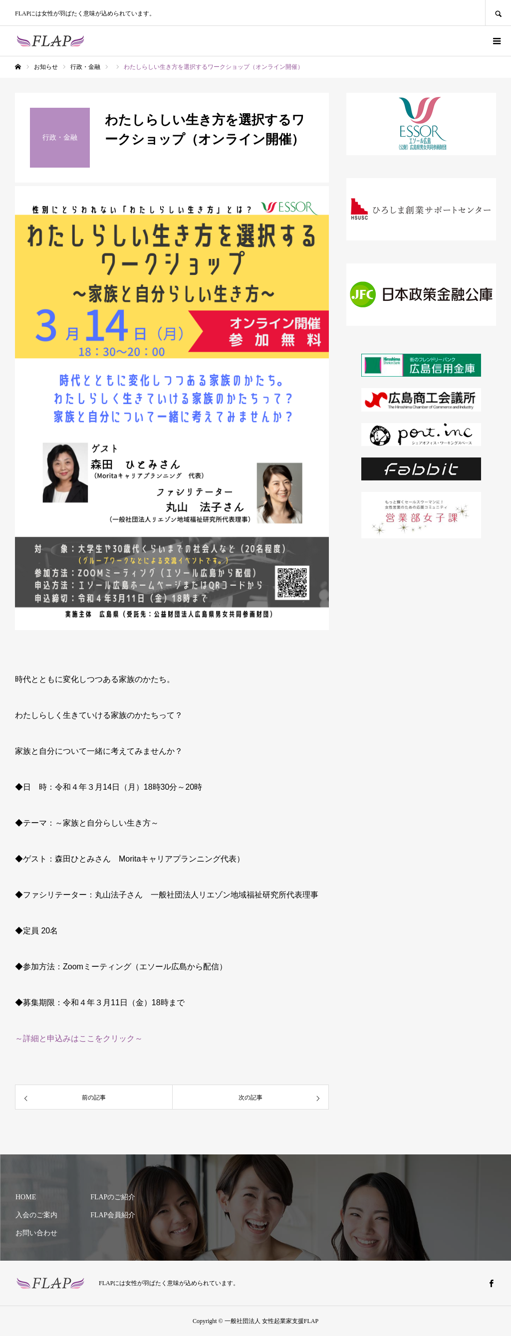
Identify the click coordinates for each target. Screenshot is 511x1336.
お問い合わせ (36, 1233)
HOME (25, 1197)
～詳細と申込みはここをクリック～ (79, 1038)
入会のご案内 (36, 1215)
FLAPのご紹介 (112, 1197)
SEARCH (498, 12)
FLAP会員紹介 (112, 1215)
